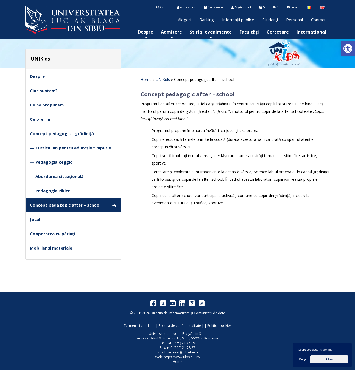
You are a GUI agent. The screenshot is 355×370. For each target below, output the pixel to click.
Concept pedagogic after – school (73, 205)
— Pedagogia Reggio (51, 162)
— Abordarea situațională (56, 176)
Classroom (213, 7)
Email (292, 7)
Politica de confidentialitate (180, 325)
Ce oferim (40, 119)
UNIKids (163, 79)
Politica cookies (219, 325)
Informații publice (238, 19)
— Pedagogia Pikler (50, 190)
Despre (145, 32)
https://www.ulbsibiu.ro (182, 357)
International (311, 32)
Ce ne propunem (47, 105)
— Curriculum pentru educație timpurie (70, 147)
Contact (318, 19)
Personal (294, 19)
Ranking (206, 19)
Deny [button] (302, 359)
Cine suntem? (44, 90)
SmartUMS (268, 7)
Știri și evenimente (211, 32)
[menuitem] (145, 32)
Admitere (171, 32)
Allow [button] (329, 359)
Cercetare (278, 32)
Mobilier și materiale (51, 248)
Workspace (186, 7)
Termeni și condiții (138, 325)
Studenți (270, 19)
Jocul (35, 219)
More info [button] (326, 349)
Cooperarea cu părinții (53, 233)
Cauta (162, 7)
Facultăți (249, 32)
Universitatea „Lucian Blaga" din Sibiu (177, 333)
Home (146, 79)
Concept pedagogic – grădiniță (62, 133)
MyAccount (241, 7)
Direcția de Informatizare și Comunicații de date (188, 313)
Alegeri (184, 19)
